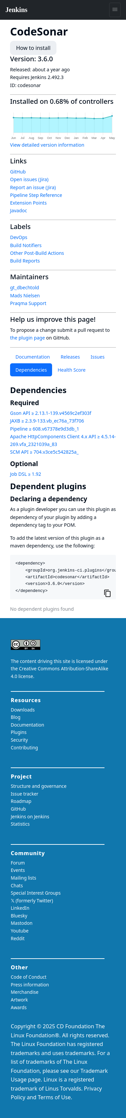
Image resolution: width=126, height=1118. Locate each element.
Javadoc (18, 210)
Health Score (71, 370)
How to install (33, 48)
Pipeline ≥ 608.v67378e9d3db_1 (44, 429)
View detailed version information (47, 145)
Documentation (32, 357)
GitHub (18, 171)
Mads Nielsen (25, 295)
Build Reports (25, 260)
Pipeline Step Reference (36, 195)
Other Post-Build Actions (37, 253)
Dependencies (31, 370)
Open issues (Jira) (29, 179)
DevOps (18, 237)
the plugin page (27, 337)
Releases (70, 357)
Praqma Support (28, 303)
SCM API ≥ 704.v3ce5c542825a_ (44, 452)
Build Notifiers (26, 245)
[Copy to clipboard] (107, 593)
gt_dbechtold (24, 287)
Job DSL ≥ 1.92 (25, 474)
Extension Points (28, 203)
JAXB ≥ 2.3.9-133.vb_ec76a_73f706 (47, 421)
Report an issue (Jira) (33, 187)
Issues (97, 357)
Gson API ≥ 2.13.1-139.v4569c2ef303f (50, 413)
